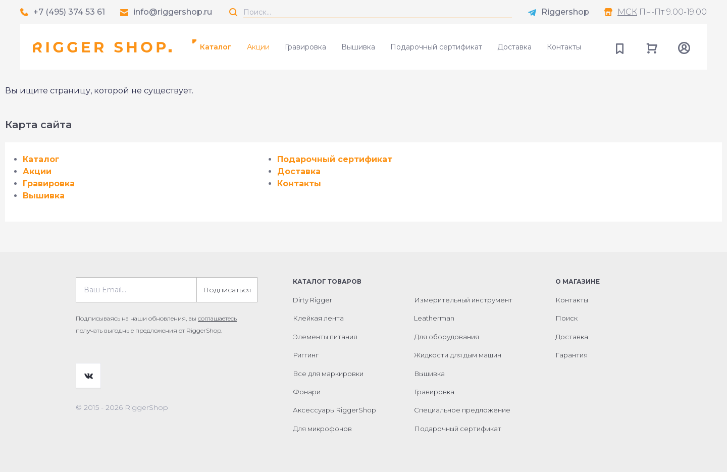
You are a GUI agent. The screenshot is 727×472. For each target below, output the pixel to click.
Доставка (514, 46)
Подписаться (227, 289)
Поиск (566, 318)
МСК (627, 12)
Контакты (564, 46)
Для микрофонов (322, 429)
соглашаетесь (217, 318)
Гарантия (571, 355)
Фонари (307, 392)
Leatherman (434, 318)
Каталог (216, 46)
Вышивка (358, 46)
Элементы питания (325, 337)
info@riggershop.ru (172, 12)
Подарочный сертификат (436, 46)
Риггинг (306, 355)
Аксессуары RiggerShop (334, 410)
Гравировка (305, 46)
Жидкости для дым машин (457, 355)
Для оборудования (446, 337)
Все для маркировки (328, 374)
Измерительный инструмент (463, 300)
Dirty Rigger (312, 300)
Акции (258, 46)
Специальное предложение (462, 410)
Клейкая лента (318, 318)
